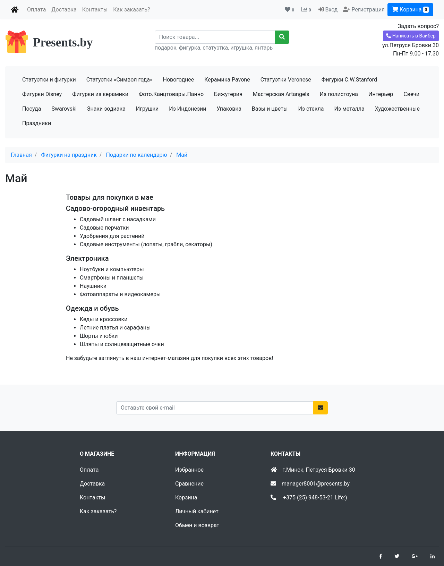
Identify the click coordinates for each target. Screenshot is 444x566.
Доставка (63, 9)
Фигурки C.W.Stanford (349, 79)
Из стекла (311, 108)
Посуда (31, 108)
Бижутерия (228, 94)
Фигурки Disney (42, 94)
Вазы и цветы (270, 108)
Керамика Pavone (227, 79)
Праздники (36, 123)
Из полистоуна (339, 94)
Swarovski (64, 108)
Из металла (349, 108)
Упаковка (229, 108)
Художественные (397, 108)
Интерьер (380, 94)
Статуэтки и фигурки (49, 79)
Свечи (411, 94)
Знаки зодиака (106, 108)
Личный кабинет (197, 511)
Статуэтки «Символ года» (119, 79)
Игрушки (147, 108)
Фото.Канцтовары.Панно (171, 94)
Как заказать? (131, 9)
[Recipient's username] (215, 37)
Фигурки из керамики (100, 94)
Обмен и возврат (197, 525)
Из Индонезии (187, 108)
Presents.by (63, 42)
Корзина (410, 9)
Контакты (95, 9)
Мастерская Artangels (281, 94)
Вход (331, 9)
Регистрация (368, 9)
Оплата (36, 9)
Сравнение (189, 483)
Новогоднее (178, 79)
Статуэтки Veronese (286, 79)
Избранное (189, 469)
